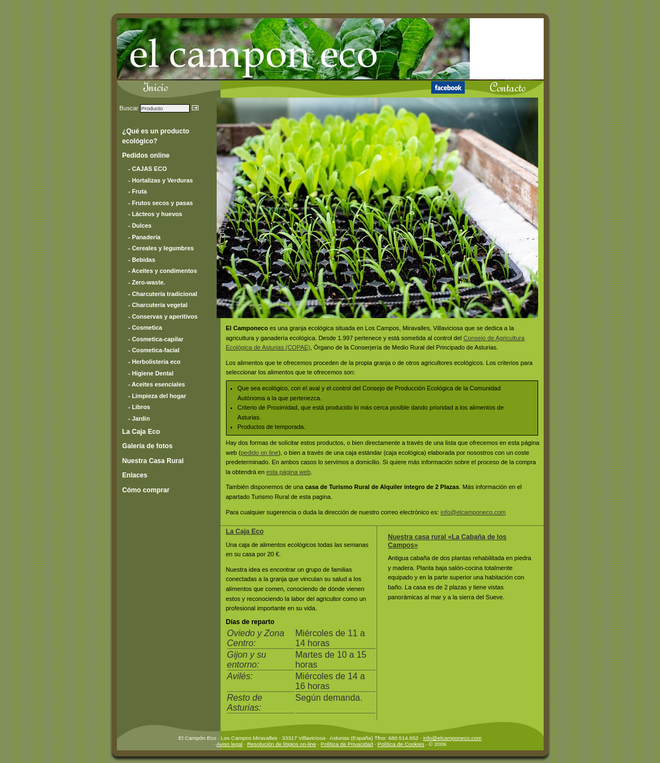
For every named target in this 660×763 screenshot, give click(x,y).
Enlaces (135, 475)
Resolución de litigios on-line (281, 744)
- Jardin (139, 418)
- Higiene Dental (151, 373)
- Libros (139, 407)
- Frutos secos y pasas (160, 203)
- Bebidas (141, 259)
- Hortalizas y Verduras (160, 180)
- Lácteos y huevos (155, 214)
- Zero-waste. (146, 282)
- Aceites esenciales (156, 384)
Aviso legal (229, 744)
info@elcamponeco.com (473, 512)
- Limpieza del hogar (157, 396)
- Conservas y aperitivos (163, 316)
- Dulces (140, 225)
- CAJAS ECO (147, 168)
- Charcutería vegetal (158, 305)
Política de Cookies (401, 744)
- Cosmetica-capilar (156, 339)
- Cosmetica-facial (154, 350)
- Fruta (137, 191)
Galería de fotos (147, 446)
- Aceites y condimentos (162, 270)
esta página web (288, 472)
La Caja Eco (245, 531)
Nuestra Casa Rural (153, 461)
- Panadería (144, 237)
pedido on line (259, 452)
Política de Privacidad (347, 744)
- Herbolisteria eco (154, 361)
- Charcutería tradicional (162, 294)
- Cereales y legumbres (161, 248)
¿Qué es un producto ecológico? (156, 136)
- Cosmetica (145, 327)
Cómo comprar (146, 490)
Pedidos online (146, 155)
